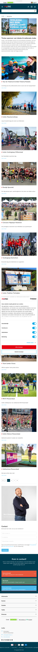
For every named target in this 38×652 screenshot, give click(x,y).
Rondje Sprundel (8, 187)
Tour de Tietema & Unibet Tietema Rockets (16, 82)
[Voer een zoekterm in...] (17, 10)
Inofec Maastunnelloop (10, 117)
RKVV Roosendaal (9, 399)
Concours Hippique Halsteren (12, 223)
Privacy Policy (14, 647)
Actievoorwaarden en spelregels (31, 647)
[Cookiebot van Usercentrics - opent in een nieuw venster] (30, 299)
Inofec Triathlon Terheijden (11, 293)
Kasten (3, 601)
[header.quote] (31, 6)
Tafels (3, 610)
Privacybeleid (33, 545)
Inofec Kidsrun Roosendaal (11, 434)
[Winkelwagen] (35, 6)
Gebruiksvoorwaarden (8, 546)
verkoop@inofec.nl (7, 635)
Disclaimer (21, 647)
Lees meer (4, 88)
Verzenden (5, 550)
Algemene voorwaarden (5, 647)
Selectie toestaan (19, 351)
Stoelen (3, 605)
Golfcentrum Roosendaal (11, 469)
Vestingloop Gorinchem (10, 258)
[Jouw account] (28, 6)
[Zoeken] (35, 10)
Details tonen (30, 342)
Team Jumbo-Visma (9, 363)
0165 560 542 (6, 637)
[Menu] (2, 6)
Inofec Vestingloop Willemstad (13, 152)
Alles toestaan (19, 347)
